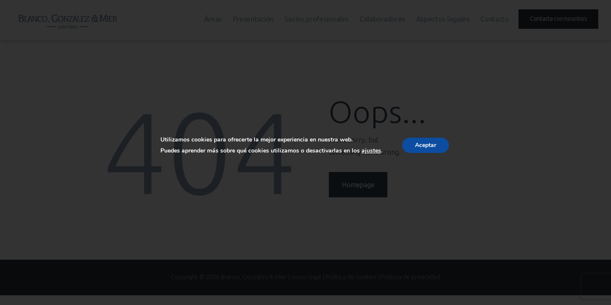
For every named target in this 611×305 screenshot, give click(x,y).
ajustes (371, 151)
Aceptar (425, 145)
